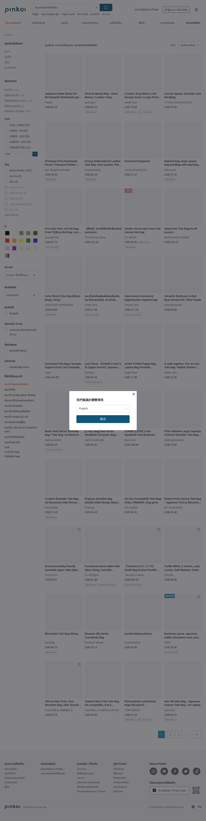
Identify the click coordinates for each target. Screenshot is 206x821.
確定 (103, 419)
